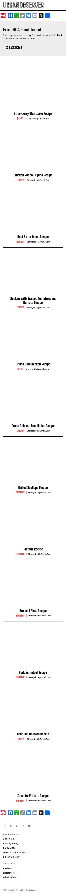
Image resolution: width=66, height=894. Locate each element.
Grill (20, 369)
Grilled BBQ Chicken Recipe (33, 364)
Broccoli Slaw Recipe (33, 611)
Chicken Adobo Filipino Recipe (33, 175)
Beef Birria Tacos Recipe (33, 237)
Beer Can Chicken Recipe (33, 734)
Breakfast (20, 492)
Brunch (20, 242)
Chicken (20, 180)
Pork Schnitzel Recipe (33, 672)
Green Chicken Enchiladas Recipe (33, 426)
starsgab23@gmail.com (37, 118)
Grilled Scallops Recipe (33, 487)
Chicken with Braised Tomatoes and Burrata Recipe (33, 300)
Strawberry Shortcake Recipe (33, 113)
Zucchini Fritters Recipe (33, 796)
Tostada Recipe (33, 549)
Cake (20, 118)
